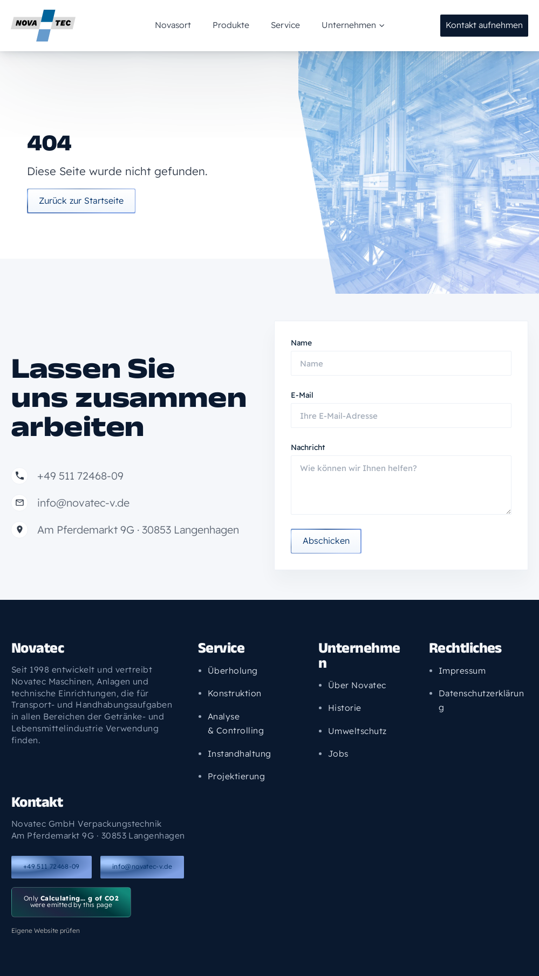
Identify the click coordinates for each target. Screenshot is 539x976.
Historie (344, 707)
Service (279, 24)
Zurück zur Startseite (85, 204)
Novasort (191, 24)
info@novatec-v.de (142, 866)
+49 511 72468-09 (51, 866)
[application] (362, 25)
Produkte (237, 24)
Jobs (338, 753)
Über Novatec (357, 685)
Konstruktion (235, 693)
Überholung (233, 669)
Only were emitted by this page (71, 901)
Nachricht (308, 447)
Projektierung (236, 775)
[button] (484, 26)
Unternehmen (335, 25)
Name (301, 343)
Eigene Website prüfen (45, 930)
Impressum (461, 669)
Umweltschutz (357, 730)
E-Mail (302, 395)
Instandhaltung (239, 752)
